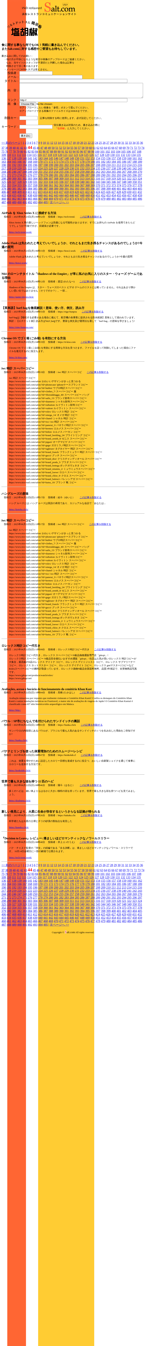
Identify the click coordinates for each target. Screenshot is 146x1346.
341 (87, 221)
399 (108, 228)
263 (103, 211)
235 (98, 207)
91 (62, 190)
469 (51, 238)
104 (118, 190)
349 (129, 221)
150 (77, 197)
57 (79, 187)
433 (3, 234)
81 (25, 190)
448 (82, 234)
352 (3, 224)
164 (9, 201)
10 (44, 182)
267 (124, 211)
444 (61, 234)
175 (66, 201)
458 (134, 234)
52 (60, 187)
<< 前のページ (11, 182)
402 (124, 228)
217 (3, 207)
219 (14, 207)
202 (66, 204)
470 (56, 238)
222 (30, 207)
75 (2, 190)
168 (30, 201)
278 (40, 214)
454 (113, 234)
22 (89, 182)
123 (75, 194)
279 (45, 214)
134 (133, 194)
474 (77, 238)
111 (14, 194)
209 (103, 204)
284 (72, 214)
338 (72, 221)
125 (86, 194)
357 (30, 224)
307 (51, 217)
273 (14, 214)
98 (88, 190)
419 (71, 231)
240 (124, 207)
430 (129, 231)
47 (41, 187)
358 (35, 224)
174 (61, 201)
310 (66, 217)
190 (3, 204)
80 (21, 190)
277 (35, 214)
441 (45, 234)
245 (9, 211)
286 (82, 214)
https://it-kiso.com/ (18, 396)
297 (140, 214)
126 (91, 194)
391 (66, 228)
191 (9, 204)
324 (139, 217)
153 (92, 197)
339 (77, 221)
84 (36, 190)
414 (45, 231)
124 (81, 194)
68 (120, 187)
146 (56, 197)
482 (119, 238)
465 (30, 238)
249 (30, 211)
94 (74, 190)
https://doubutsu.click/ (20, 839)
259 (82, 211)
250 (35, 211)
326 (9, 221)
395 (87, 228)
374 (119, 224)
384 (30, 228)
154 (98, 197)
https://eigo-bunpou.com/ (21, 366)
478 (98, 238)
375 (124, 224)
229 (66, 207)
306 (45, 217)
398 (103, 228)
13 (55, 182)
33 (130, 182)
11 (48, 182)
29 (115, 182)
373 (113, 224)
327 (14, 221)
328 (19, 221)
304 (35, 217)
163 (3, 201)
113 (24, 194)
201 (61, 204)
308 (56, 217)
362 (56, 224)
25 (100, 182)
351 (140, 221)
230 (72, 207)
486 (140, 238)
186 (124, 201)
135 (138, 194)
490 (19, 241)
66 (112, 187)
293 (119, 214)
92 (66, 190)
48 (45, 187)
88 (51, 190)
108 (139, 190)
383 (24, 228)
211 (113, 204)
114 (29, 194)
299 (9, 217)
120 (60, 194)
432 (139, 231)
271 (3, 214)
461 (9, 238)
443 (56, 234)
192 (14, 204)
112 (19, 194)
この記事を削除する (91, 256)
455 (119, 234)
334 (51, 221)
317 (103, 217)
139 (19, 197)
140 (24, 197)
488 (9, 241)
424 (98, 231)
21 (85, 182)
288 (92, 214)
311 (72, 217)
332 (40, 221)
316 (98, 217)
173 (56, 201)
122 (70, 194)
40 (14, 187)
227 (56, 207)
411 (30, 231)
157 (113, 197)
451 (98, 234)
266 (119, 211)
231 (77, 207)
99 (92, 190)
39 (10, 187)
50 (53, 187)
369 (92, 224)
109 (3, 194)
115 (34, 194)
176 (72, 201)
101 (102, 190)
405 (140, 228)
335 (56, 221)
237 (108, 207)
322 (129, 217)
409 (19, 231)
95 (77, 190)
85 (40, 190)
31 (122, 182)
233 (87, 207)
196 (35, 204)
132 (123, 194)
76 (6, 190)
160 (129, 197)
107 (134, 190)
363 (61, 224)
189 (140, 201)
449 (87, 234)
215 (134, 204)
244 (3, 211)
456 (124, 234)
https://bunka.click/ (18, 779)
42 (21, 187)
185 (119, 201)
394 (82, 228)
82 (29, 190)
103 (113, 190)
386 (40, 228)
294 (124, 214)
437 (24, 234)
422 (87, 231)
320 (118, 217)
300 (14, 217)
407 (9, 231)
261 (92, 211)
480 (108, 238)
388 (51, 228)
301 (19, 217)
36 (141, 182)
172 (51, 201)
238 (113, 207)
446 (72, 234)
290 (103, 214)
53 (64, 187)
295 (129, 214)
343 (98, 221)
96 (81, 190)
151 (82, 197)
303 (30, 217)
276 (30, 214)
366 (77, 224)
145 (51, 197)
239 (119, 207)
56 (75, 187)
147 (61, 197)
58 (83, 187)
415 (50, 231)
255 (61, 211)
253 (51, 211)
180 (92, 201)
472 (66, 238)
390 (61, 228)
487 (3, 241)
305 (40, 217)
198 (45, 204)
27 (107, 182)
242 (134, 207)
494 (40, 241)
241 (129, 207)
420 (77, 231)
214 (129, 204)
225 (45, 207)
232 (82, 207)
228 (61, 207)
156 (108, 197)
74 (142, 187)
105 (123, 190)
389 (56, 228)
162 (140, 197)
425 (103, 231)
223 (35, 207)
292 (113, 214)
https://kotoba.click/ (18, 548)
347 (119, 221)
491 (24, 241)
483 (124, 238)
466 (35, 238)
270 (140, 211)
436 (19, 234)
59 (86, 187)
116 (39, 194)
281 (56, 214)
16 (66, 182)
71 (131, 187)
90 (59, 190)
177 (77, 201)
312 (77, 217)
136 (3, 197)
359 (40, 224)
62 (97, 187)
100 (97, 190)
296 (134, 214)
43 (25, 187)
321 (124, 217)
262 (98, 211)
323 (134, 217)
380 (9, 228)
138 (14, 197)
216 (139, 204)
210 (108, 204)
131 (117, 194)
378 (140, 224)
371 (103, 224)
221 (24, 207)
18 (74, 182)
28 (111, 182)
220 (19, 207)
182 (103, 201)
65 (109, 187)
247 (19, 211)
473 (72, 238)
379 (3, 228)
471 (61, 238)
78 (14, 190)
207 (92, 204)
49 (49, 187)
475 (82, 238)
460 (3, 238)
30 (119, 182)
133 (128, 194)
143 (40, 197)
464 (24, 238)
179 (87, 201)
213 (124, 204)
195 (30, 204)
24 (96, 182)
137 (9, 197)
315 (92, 217)
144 (45, 197)
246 (14, 211)
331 (35, 221)
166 (19, 201)
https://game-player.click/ (21, 336)
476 (87, 238)
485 (134, 238)
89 (55, 190)
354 (14, 224)
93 (70, 190)
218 (9, 207)
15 (63, 182)
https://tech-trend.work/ (20, 271)
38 (6, 187)
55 (71, 187)
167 (24, 201)
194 (24, 204)
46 (38, 187)
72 (135, 187)
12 (51, 182)
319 (113, 217)
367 (82, 224)
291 (108, 214)
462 (14, 238)
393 (77, 228)
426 (108, 231)
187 (129, 201)
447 (77, 234)
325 (3, 221)
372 (108, 224)
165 (14, 201)
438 (30, 234)
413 (40, 231)
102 (107, 190)
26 (104, 182)
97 (85, 190)
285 (77, 214)
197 (40, 204)
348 (124, 221)
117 (44, 194)
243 (140, 207)
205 (82, 204)
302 (24, 217)
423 (92, 231)
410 (24, 231)
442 (51, 234)
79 (17, 190)
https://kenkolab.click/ (20, 809)
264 (108, 211)
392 (72, 228)
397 (98, 228)
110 (9, 194)
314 (87, 217)
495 (45, 241)
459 (140, 234)
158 (119, 197)
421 (82, 231)
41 (17, 187)
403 (129, 228)
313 (82, 217)
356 (24, 224)
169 (35, 201)
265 (113, 211)
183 (108, 201)
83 (32, 190)
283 (66, 214)
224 (40, 207)
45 (34, 187)
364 (66, 224)
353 (9, 224)
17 (70, 182)
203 (72, 204)
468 (45, 238)
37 (2, 187)
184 (113, 201)
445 (66, 234)
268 (129, 211)
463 (19, 238)
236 (103, 207)
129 (107, 194)
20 (81, 182)
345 (108, 221)
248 (24, 211)
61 (94, 187)
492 (30, 241)
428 (118, 231)
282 (61, 214)
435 (14, 234)
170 (40, 201)
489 (14, 241)
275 (24, 214)
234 (92, 207)
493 (35, 241)
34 (134, 182)
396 (92, 228)
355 (19, 224)
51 (56, 187)
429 (124, 231)
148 (66, 197)
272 (9, 214)
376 (129, 224)
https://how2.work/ (18, 302)
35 (137, 182)
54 (68, 187)
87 (47, 190)
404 (134, 228)
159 (124, 197)
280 (51, 214)
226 (51, 207)
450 (92, 234)
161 (134, 197)
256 (66, 211)
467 (40, 238)
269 (134, 211)
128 (102, 194)
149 (72, 197)
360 (45, 224)
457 (129, 234)
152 (87, 197)
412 (35, 231)
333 (45, 221)
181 (98, 201)
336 (61, 221)
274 (19, 214)
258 (77, 211)
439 (35, 234)
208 (98, 204)
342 (92, 221)
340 (82, 221)
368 (87, 224)
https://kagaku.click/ (19, 866)
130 (112, 194)
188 (134, 201)
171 (45, 201)
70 (127, 187)
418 (66, 231)
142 (35, 197)
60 (90, 187)
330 (30, 221)
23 (92, 182)
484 (129, 238)
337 (66, 221)
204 (77, 204)
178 (82, 201)
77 (10, 190)
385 (35, 228)
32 (126, 182)
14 (59, 182)
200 (56, 204)
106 (128, 190)
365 (72, 224)
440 (40, 234)
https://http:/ (15, 749)
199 (51, 204)
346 (113, 221)
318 (108, 217)
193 (19, 204)
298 (3, 217)
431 (134, 231)
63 (101, 187)
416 (56, 231)
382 (19, 228)
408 (14, 231)
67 (116, 187)
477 (92, 238)
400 (113, 228)
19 (77, 182)
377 (134, 224)
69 (124, 187)
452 (103, 234)
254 (56, 211)
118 (50, 194)
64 (105, 187)
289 (98, 214)
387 (45, 228)
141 (30, 197)
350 (134, 221)
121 (65, 194)
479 (103, 238)
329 (24, 221)
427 (113, 231)
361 (51, 224)
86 (44, 190)
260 (87, 211)
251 (40, 211)
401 (119, 228)
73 (139, 187)
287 (87, 214)
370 (98, 224)
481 (113, 238)
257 (72, 211)
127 (96, 194)
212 (118, 204)
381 (14, 228)
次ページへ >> (59, 241)
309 (61, 217)
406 (3, 231)
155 (103, 197)
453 (108, 234)
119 (55, 194)
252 (45, 211)
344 (103, 221)
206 (87, 204)
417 (61, 231)
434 (9, 234)
